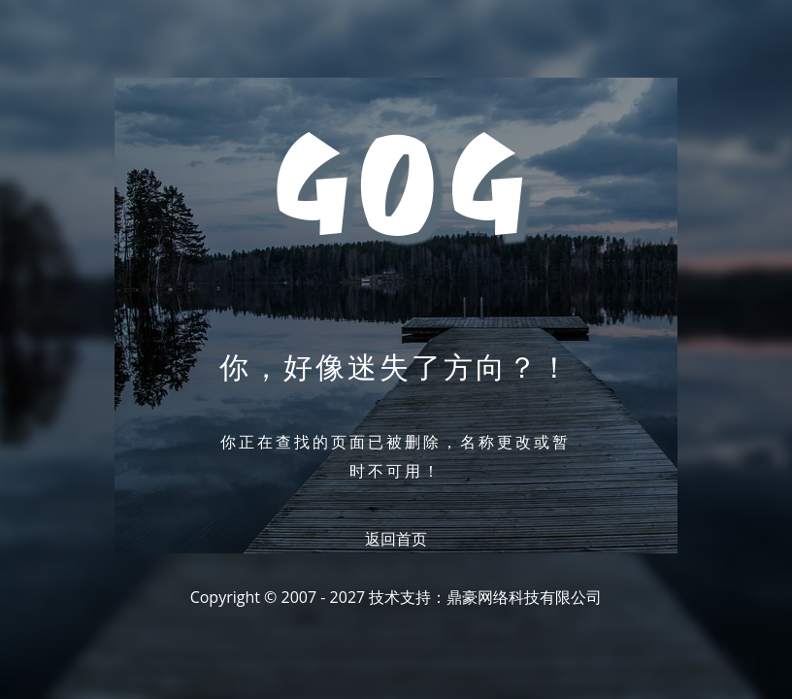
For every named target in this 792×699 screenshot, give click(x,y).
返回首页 (396, 538)
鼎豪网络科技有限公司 (524, 597)
